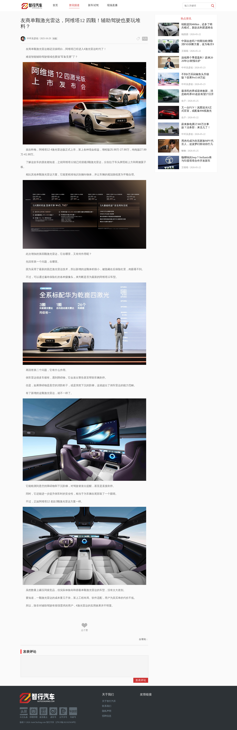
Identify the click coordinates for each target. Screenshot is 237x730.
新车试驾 (93, 5)
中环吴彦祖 (29, 38)
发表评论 (140, 680)
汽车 (145, 38)
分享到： (143, 639)
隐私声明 (106, 711)
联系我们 (106, 706)
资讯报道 (74, 5)
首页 (55, 5)
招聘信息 (106, 716)
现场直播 (112, 5)
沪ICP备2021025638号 (65, 722)
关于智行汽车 (109, 701)
